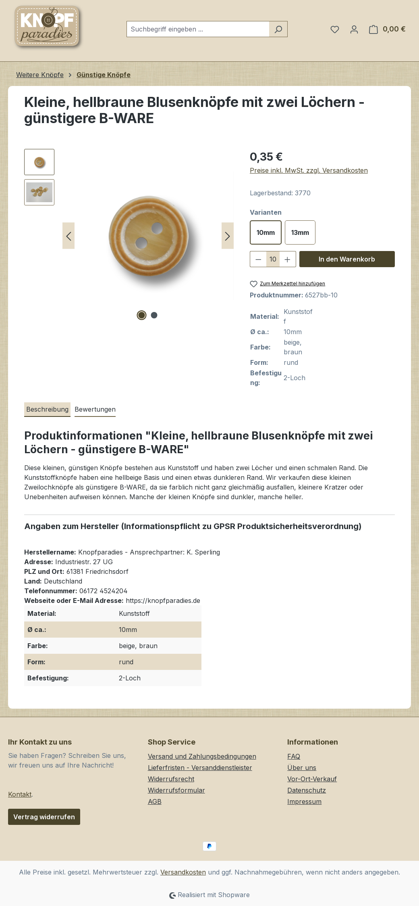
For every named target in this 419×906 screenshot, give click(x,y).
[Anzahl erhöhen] (287, 259)
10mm (266, 232)
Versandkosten (183, 872)
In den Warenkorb (347, 259)
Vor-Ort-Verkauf (312, 779)
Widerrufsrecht (171, 779)
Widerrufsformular (176, 790)
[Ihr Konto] (354, 29)
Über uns (301, 768)
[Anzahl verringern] (258, 259)
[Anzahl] (273, 259)
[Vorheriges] (68, 236)
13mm (300, 232)
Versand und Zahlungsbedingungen (202, 756)
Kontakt (19, 794)
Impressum (304, 801)
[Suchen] (278, 29)
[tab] (47, 409)
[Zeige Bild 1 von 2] (142, 315)
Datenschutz (306, 790)
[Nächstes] (228, 236)
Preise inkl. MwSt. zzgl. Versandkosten (309, 170)
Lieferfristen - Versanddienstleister (200, 768)
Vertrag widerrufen (44, 817)
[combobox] (198, 29)
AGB (155, 801)
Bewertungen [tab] (95, 409)
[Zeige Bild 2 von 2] (154, 315)
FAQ (293, 756)
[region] (129, 235)
